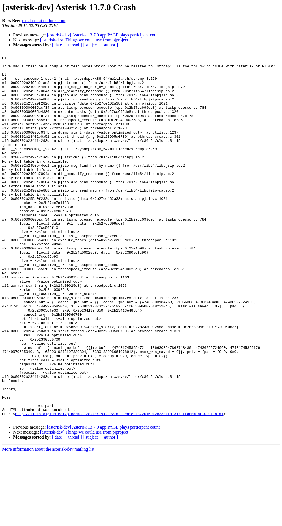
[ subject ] (92, 44)
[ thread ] (74, 44)
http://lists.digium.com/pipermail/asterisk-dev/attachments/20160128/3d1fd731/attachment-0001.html (119, 485)
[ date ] (58, 44)
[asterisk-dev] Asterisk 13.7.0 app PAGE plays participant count (103, 35)
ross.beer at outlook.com (43, 20)
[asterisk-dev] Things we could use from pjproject (84, 40)
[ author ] (110, 44)
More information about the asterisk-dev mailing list (48, 521)
